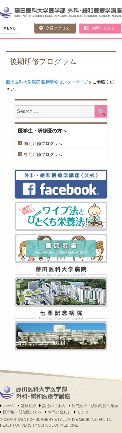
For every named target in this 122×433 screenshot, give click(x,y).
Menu (9, 28)
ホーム (9, 405)
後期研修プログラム (43, 154)
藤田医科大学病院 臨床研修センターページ (47, 81)
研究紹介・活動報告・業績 (95, 405)
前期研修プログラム (43, 143)
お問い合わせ (103, 28)
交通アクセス (57, 28)
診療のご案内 (53, 405)
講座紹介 (28, 405)
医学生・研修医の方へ (42, 130)
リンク (83, 412)
